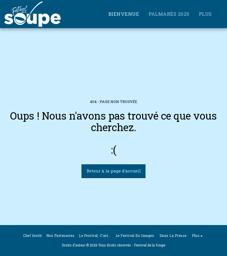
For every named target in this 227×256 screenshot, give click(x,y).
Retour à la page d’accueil (114, 171)
